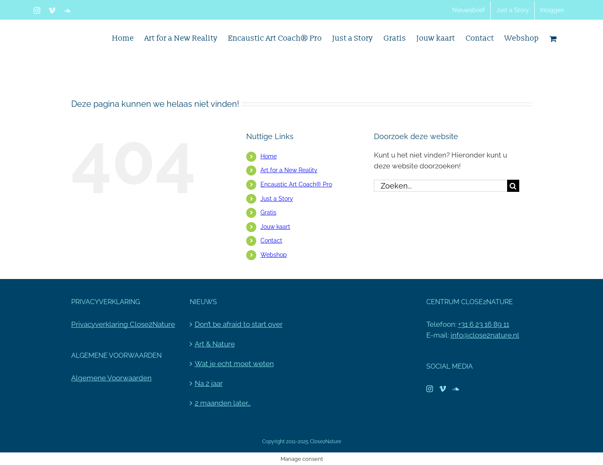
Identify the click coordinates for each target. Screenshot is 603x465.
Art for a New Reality (288, 170)
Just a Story (276, 198)
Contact (271, 240)
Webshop (273, 254)
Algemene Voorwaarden (111, 378)
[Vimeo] (442, 388)
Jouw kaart (275, 226)
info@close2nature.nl (485, 335)
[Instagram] (429, 388)
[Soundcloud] (455, 388)
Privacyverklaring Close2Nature (123, 324)
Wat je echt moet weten (234, 363)
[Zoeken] (513, 186)
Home (268, 156)
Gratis (268, 212)
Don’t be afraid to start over (239, 324)
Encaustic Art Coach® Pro (296, 184)
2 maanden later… (223, 403)
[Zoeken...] (440, 186)
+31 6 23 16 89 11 (483, 324)
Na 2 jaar (209, 383)
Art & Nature (215, 344)
